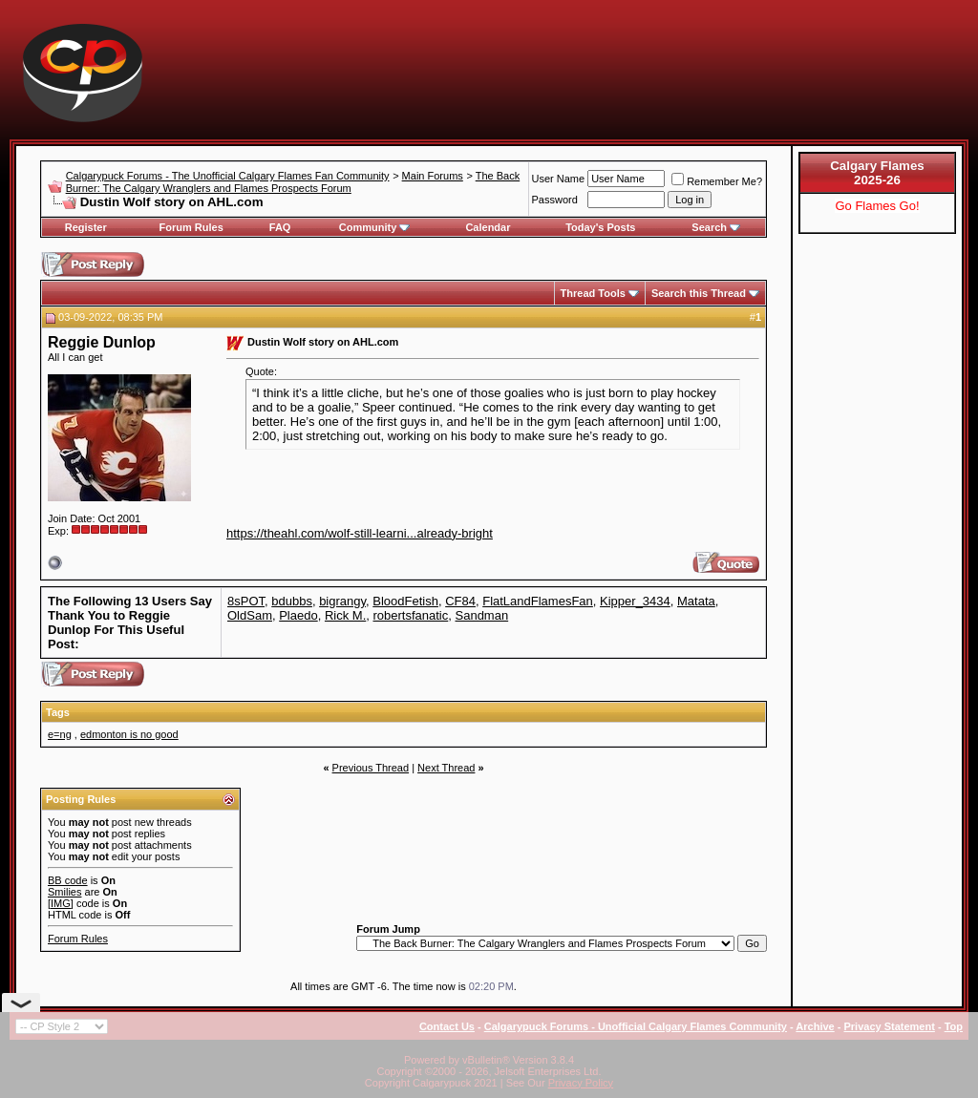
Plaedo (298, 615)
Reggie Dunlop (102, 342)
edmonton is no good (129, 734)
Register (86, 227)
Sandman (482, 615)
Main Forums (432, 175)
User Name (558, 178)
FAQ (280, 227)
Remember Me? (716, 181)
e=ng (60, 734)
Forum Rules (191, 227)
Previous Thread (371, 767)
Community (375, 227)
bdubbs (291, 601)
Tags (58, 712)
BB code (68, 880)
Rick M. (345, 615)
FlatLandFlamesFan (537, 601)
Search (715, 227)
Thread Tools (593, 293)
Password (555, 199)
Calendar (487, 227)
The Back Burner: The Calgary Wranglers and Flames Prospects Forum (293, 182)
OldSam (249, 615)
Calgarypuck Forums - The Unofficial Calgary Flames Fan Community (228, 175)
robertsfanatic (411, 615)
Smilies (64, 891)
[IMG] (61, 903)
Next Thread (446, 767)
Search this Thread (698, 293)
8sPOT (246, 601)
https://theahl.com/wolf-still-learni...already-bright (359, 533)
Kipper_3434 (635, 601)
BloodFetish (405, 601)
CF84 (460, 601)
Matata (696, 601)
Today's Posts (600, 227)
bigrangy (342, 601)
